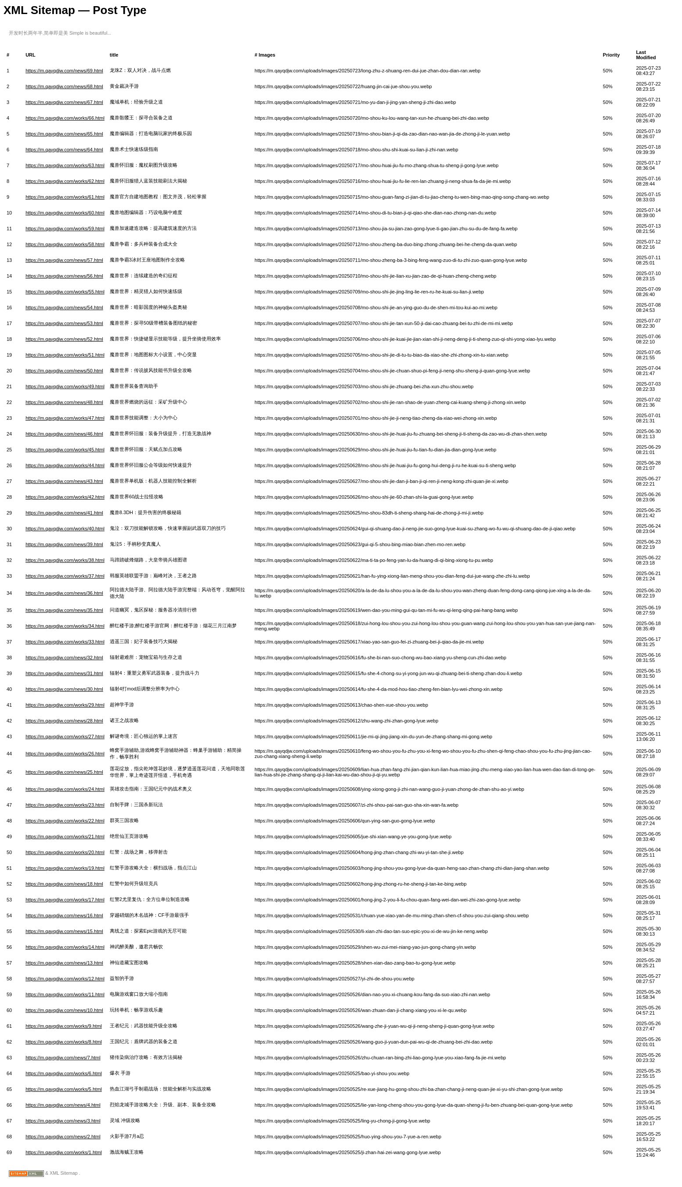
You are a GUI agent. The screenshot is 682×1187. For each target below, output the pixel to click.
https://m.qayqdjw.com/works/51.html (65, 355)
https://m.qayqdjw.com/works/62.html (65, 181)
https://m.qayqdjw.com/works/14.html (65, 947)
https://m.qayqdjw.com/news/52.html (64, 339)
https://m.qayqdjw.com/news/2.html (63, 1136)
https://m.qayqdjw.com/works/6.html (63, 1073)
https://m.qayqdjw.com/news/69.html (64, 70)
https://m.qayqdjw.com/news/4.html (63, 1105)
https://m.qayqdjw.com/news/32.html (64, 657)
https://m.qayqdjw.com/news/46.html (64, 433)
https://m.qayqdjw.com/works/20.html (65, 852)
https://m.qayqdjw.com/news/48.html (64, 402)
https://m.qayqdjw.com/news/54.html (64, 307)
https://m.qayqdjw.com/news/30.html (64, 689)
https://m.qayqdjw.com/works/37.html (65, 576)
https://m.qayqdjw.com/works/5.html (63, 1089)
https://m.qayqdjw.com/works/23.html (65, 805)
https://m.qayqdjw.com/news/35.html (64, 610)
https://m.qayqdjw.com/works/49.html (65, 386)
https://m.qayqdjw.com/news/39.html (64, 544)
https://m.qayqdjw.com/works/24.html (65, 789)
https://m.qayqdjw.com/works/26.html (65, 753)
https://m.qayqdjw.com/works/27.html (65, 736)
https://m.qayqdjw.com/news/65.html (64, 133)
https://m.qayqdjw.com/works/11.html (65, 994)
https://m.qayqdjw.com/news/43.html (64, 481)
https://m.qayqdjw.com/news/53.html (64, 323)
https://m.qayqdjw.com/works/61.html (65, 197)
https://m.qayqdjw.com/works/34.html (65, 626)
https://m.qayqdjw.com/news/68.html (64, 86)
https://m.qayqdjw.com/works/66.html (65, 118)
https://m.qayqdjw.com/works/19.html (65, 868)
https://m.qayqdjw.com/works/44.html (65, 465)
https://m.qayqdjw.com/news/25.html (64, 772)
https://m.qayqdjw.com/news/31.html (64, 673)
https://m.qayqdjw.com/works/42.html (65, 497)
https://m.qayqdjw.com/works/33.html (65, 641)
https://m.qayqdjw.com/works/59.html (65, 228)
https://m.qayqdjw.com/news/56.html (64, 276)
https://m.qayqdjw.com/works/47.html (65, 418)
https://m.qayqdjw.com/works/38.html (65, 560)
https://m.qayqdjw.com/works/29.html (65, 705)
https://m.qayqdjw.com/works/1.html (63, 1152)
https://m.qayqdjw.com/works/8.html (63, 1041)
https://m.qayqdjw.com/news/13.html (64, 962)
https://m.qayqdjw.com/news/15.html (64, 931)
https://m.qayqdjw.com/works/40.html (65, 528)
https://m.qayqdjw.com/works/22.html (65, 820)
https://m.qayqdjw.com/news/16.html (64, 915)
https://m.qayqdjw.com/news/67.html (64, 102)
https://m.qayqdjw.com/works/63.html (65, 165)
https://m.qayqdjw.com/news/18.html (64, 884)
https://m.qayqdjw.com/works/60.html (65, 212)
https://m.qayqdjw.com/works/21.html (65, 836)
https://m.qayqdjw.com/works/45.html (65, 449)
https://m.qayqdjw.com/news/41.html (64, 512)
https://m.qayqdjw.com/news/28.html (64, 720)
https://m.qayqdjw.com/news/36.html (64, 593)
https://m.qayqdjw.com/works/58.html (65, 244)
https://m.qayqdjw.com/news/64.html (64, 149)
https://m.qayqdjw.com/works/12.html (65, 978)
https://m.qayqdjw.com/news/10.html (64, 1010)
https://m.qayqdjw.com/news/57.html (64, 260)
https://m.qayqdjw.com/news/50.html (64, 370)
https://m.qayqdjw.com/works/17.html (65, 899)
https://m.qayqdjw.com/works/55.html (65, 291)
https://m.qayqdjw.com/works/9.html (63, 1026)
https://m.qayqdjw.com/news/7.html (63, 1057)
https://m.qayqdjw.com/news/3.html (63, 1120)
